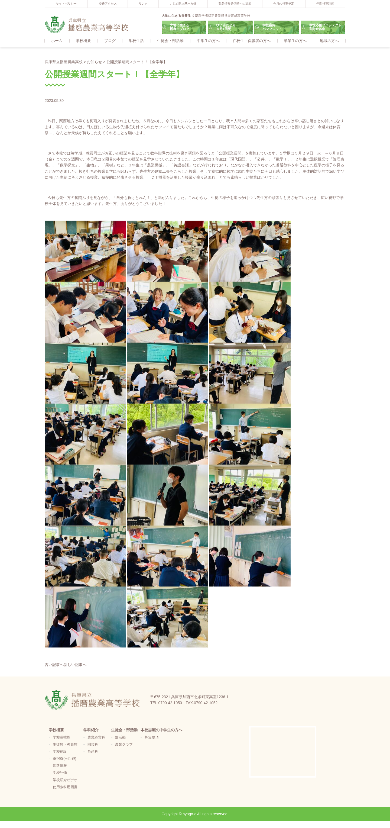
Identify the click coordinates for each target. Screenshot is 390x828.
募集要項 (152, 738)
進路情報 (60, 766)
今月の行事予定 (283, 3)
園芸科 (92, 745)
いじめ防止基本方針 (183, 3)
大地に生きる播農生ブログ (179, 27)
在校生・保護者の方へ (252, 41)
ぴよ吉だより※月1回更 (226, 27)
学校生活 (136, 41)
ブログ (110, 41)
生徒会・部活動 (170, 41)
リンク (143, 3)
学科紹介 (91, 730)
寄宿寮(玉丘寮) (64, 759)
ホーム (57, 41)
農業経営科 (96, 738)
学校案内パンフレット (272, 27)
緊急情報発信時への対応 (235, 3)
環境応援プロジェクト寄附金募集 (325, 27)
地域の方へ (329, 41)
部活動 (120, 738)
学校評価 (60, 773)
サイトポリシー (66, 3)
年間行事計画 (325, 3)
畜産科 (92, 752)
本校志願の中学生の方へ (161, 730)
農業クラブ (124, 745)
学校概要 (83, 41)
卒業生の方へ (295, 41)
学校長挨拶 (61, 738)
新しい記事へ (75, 665)
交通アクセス (108, 3)
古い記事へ (54, 665)
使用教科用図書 (65, 787)
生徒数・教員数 (65, 745)
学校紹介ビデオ (65, 780)
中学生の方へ (208, 41)
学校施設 (60, 752)
